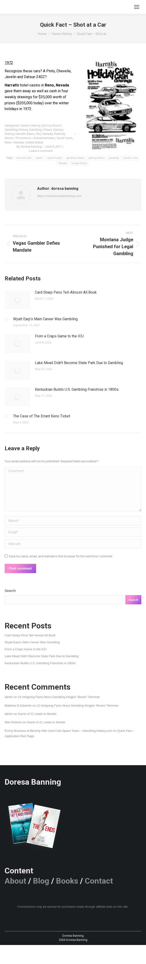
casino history (54, 158)
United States (34, 142)
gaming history (97, 158)
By (29, 146)
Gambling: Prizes (40, 129)
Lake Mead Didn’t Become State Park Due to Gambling (79, 363)
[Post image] (17, 300)
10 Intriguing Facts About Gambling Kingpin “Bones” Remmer (59, 697)
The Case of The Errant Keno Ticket (41, 416)
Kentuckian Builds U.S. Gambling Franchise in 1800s (77, 389)
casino (39, 158)
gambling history (75, 158)
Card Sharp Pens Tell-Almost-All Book (66, 292)
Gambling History (16, 129)
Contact (99, 880)
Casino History (30, 125)
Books (67, 880)
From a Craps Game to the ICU (59, 336)
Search (10, 591)
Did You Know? (51, 125)
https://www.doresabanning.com (59, 196)
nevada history (79, 163)
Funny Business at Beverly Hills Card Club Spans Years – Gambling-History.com (58, 731)
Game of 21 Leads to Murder (37, 714)
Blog (41, 880)
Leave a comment (41, 150)
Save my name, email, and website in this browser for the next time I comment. (61, 556)
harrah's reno (130, 158)
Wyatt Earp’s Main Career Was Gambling (45, 319)
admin (9, 697)
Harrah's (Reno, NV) (28, 134)
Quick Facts (64, 138)
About (15, 880)
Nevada (48, 134)
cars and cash (23, 158)
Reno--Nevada (14, 142)
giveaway (114, 158)
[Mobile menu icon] (136, 7)
